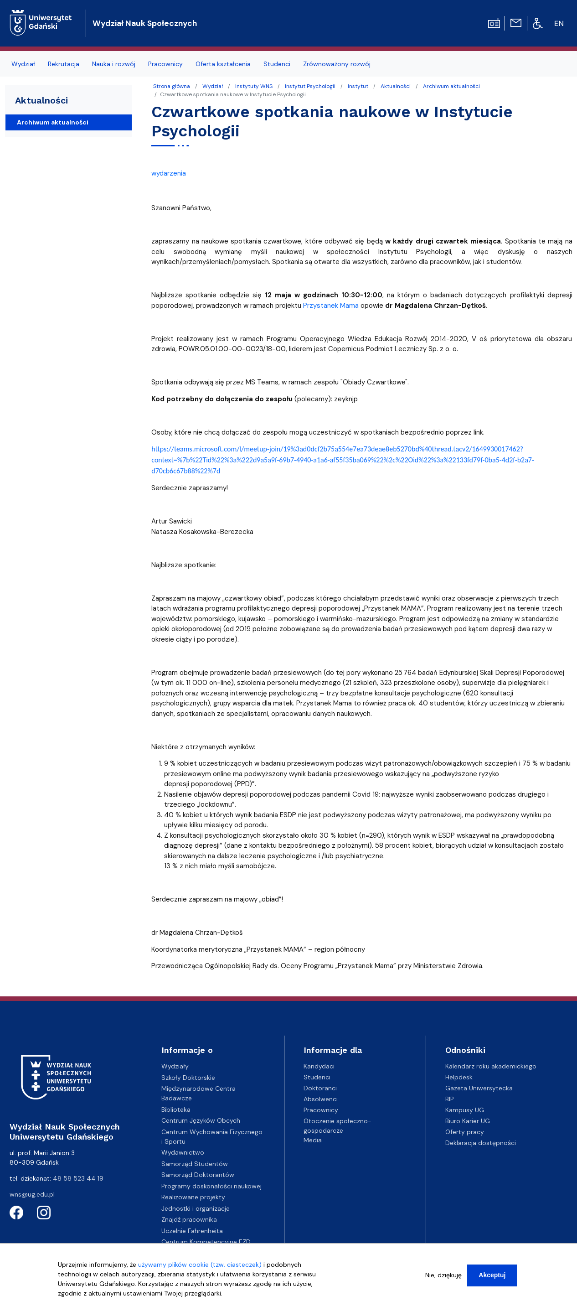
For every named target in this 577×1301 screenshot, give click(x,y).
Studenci (317, 1077)
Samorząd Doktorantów (197, 1175)
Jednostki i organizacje (195, 1208)
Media (313, 1140)
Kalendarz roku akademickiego (490, 1066)
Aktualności (396, 86)
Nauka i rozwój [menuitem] (113, 64)
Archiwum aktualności (451, 86)
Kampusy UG (464, 1110)
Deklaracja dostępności (480, 1143)
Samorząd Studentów (194, 1164)
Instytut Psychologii (310, 86)
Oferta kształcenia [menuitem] (223, 64)
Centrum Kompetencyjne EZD (206, 1242)
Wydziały (175, 1066)
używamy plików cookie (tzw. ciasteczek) (200, 1269)
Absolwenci (321, 1099)
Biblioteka (176, 1109)
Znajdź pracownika (189, 1219)
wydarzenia (168, 173)
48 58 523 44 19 (78, 1178)
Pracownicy (321, 1110)
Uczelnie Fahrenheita (192, 1231)
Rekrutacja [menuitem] (63, 64)
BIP (449, 1099)
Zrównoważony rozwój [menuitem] (337, 64)
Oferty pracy (464, 1132)
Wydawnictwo (182, 1152)
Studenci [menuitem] (276, 64)
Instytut (358, 86)
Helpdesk (459, 1077)
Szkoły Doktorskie (188, 1077)
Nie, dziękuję (443, 1279)
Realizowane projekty (193, 1197)
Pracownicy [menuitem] (165, 64)
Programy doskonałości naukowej (211, 1186)
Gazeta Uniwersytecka (479, 1088)
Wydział (212, 86)
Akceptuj (492, 1279)
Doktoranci (320, 1088)
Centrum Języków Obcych (200, 1120)
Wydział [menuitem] (23, 64)
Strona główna (171, 86)
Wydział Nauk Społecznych (145, 23)
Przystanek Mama (331, 305)
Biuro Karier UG (467, 1121)
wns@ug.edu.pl (32, 1194)
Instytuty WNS (254, 86)
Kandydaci (319, 1066)
